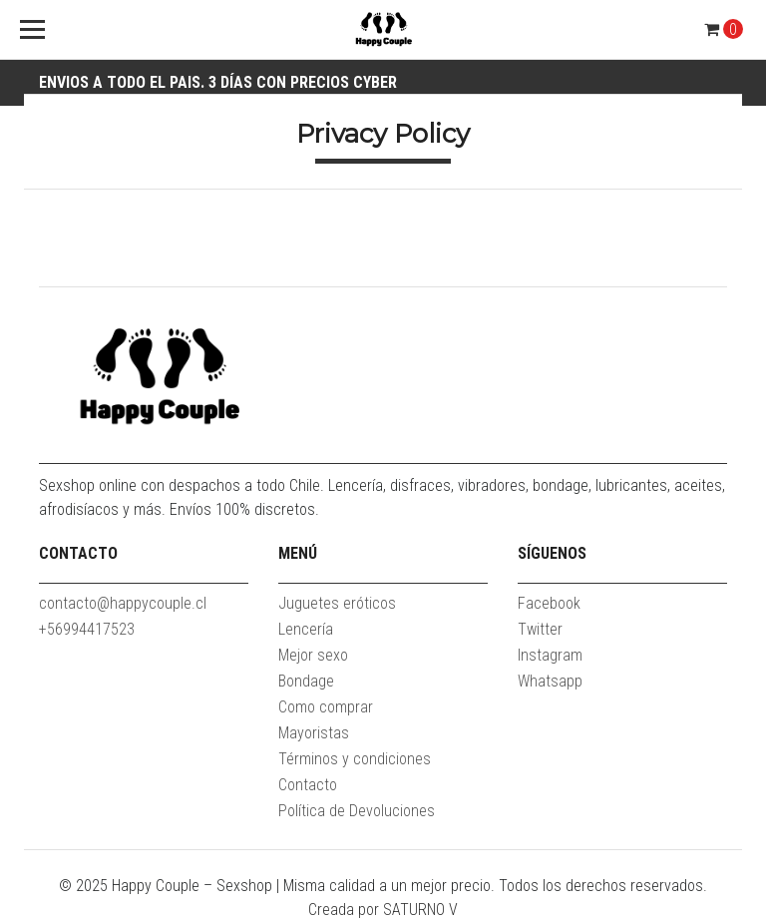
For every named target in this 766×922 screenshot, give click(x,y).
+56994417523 (87, 629)
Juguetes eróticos (337, 603)
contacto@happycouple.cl (122, 603)
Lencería (305, 629)
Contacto (307, 784)
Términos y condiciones (354, 758)
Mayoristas (313, 732)
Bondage (306, 681)
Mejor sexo (313, 655)
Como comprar (325, 706)
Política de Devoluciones (356, 810)
